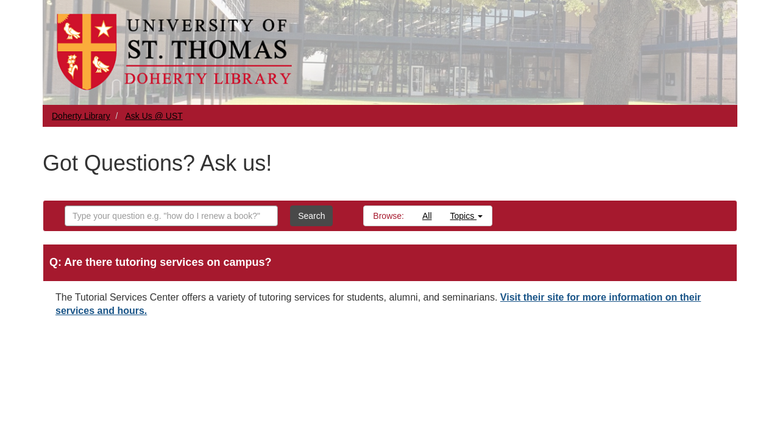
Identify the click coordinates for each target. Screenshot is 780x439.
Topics (466, 216)
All (427, 216)
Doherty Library (81, 116)
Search (311, 216)
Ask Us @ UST (154, 116)
